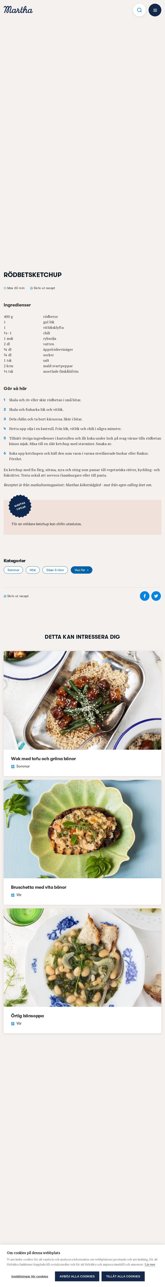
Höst (33, 570)
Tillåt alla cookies (123, 1276)
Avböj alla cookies (77, 1276)
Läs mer (150, 1264)
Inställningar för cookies (29, 1276)
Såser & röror (55, 570)
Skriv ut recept (44, 288)
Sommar (13, 570)
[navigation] (18, 10)
